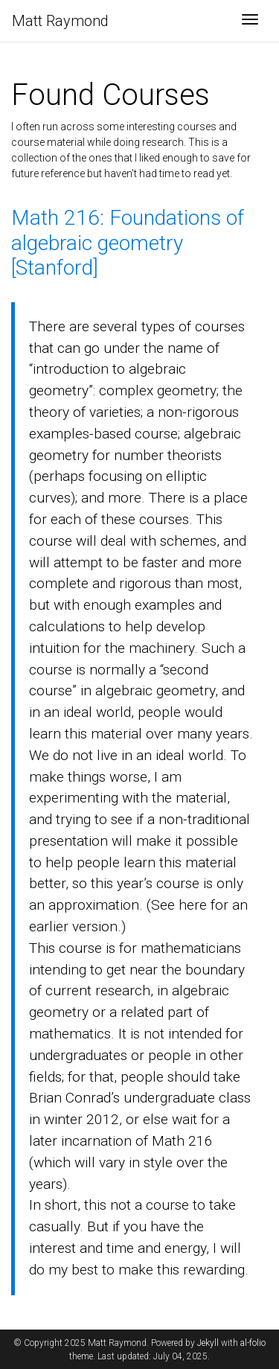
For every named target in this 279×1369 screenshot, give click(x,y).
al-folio (253, 1343)
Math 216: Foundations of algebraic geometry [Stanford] (127, 242)
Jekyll (208, 1343)
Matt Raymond (60, 21)
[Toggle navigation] (250, 21)
